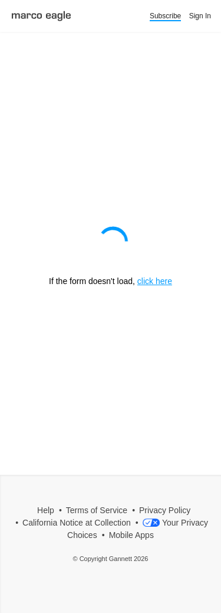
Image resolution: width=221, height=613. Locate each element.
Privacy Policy (164, 510)
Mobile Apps (131, 535)
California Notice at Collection (76, 522)
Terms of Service (96, 510)
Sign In (200, 16)
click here (154, 281)
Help (45, 510)
